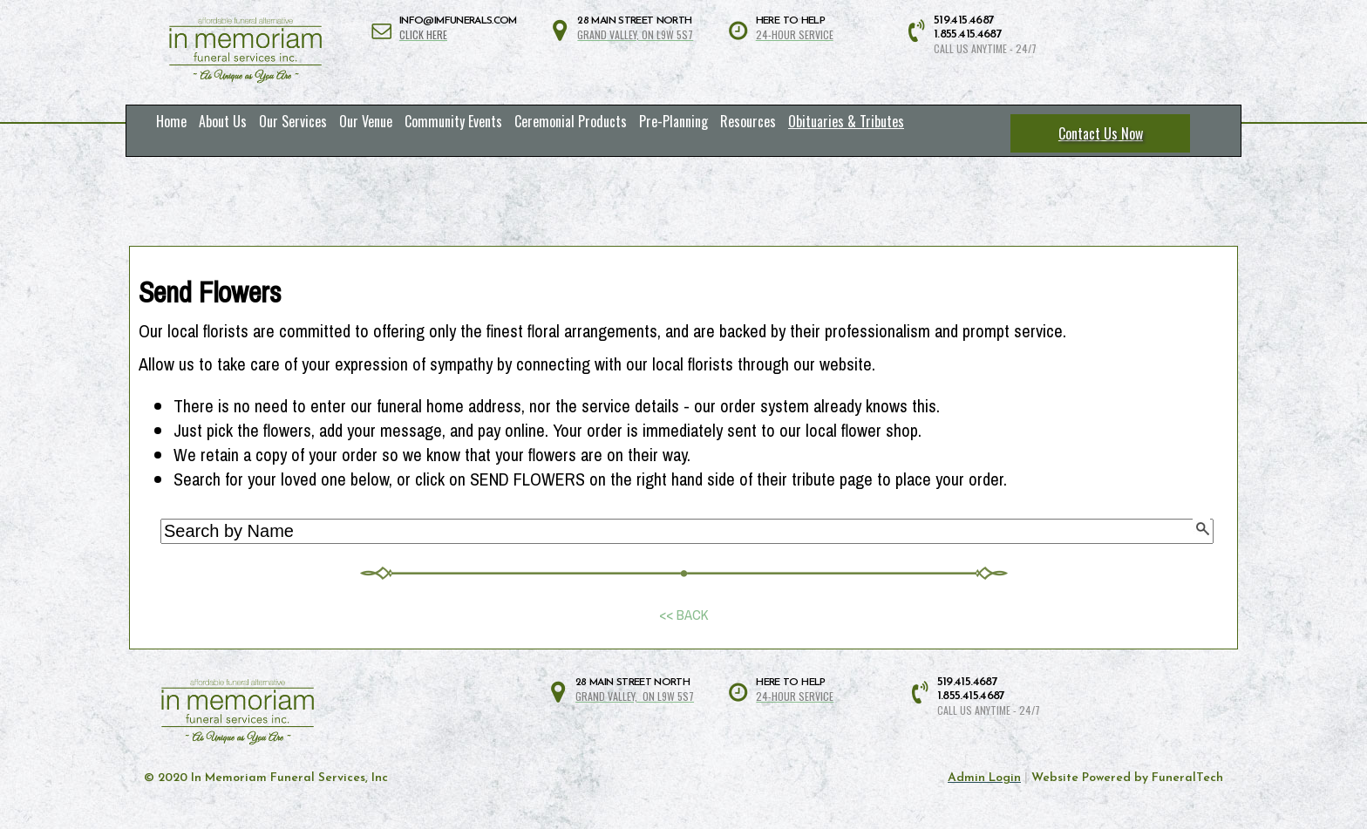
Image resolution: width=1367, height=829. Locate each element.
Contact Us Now (1100, 133)
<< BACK (684, 615)
